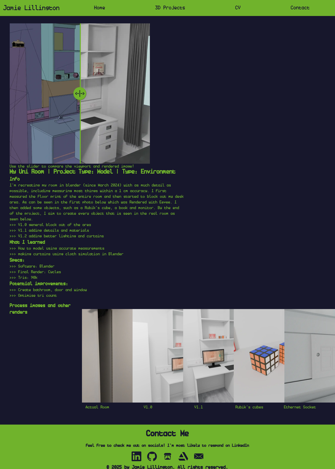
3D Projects (170, 8)
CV (238, 8)
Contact (300, 8)
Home (99, 8)
